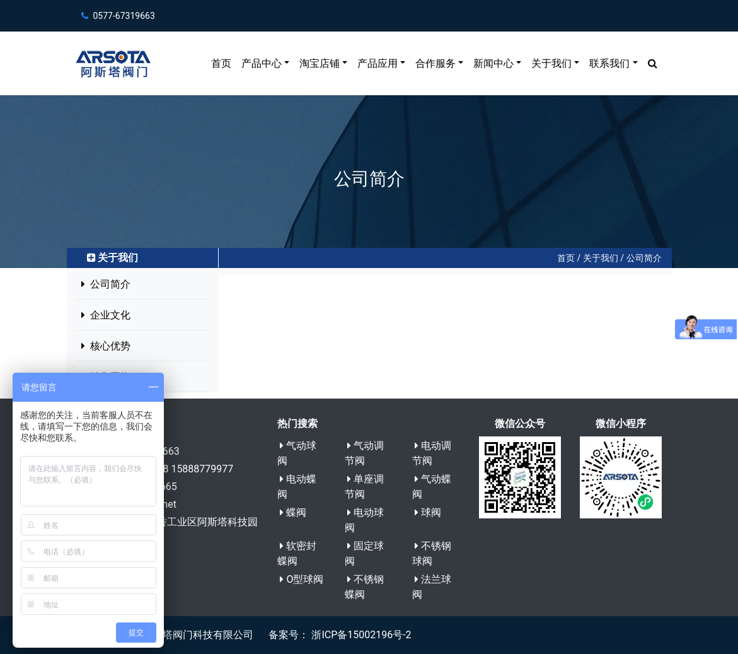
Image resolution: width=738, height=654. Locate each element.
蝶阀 (293, 512)
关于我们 (551, 63)
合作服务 (435, 63)
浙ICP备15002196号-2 (360, 635)
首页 (221, 63)
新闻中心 (493, 63)
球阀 (428, 512)
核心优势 (105, 346)
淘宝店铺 (319, 63)
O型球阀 (301, 579)
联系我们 (609, 63)
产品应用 (377, 63)
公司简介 (644, 258)
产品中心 (261, 63)
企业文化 (105, 315)
